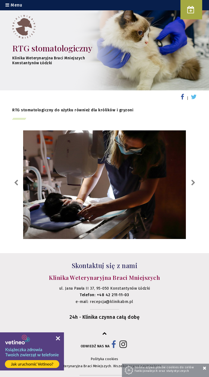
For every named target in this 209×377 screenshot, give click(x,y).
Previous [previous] (16, 182)
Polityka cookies (104, 359)
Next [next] (193, 182)
